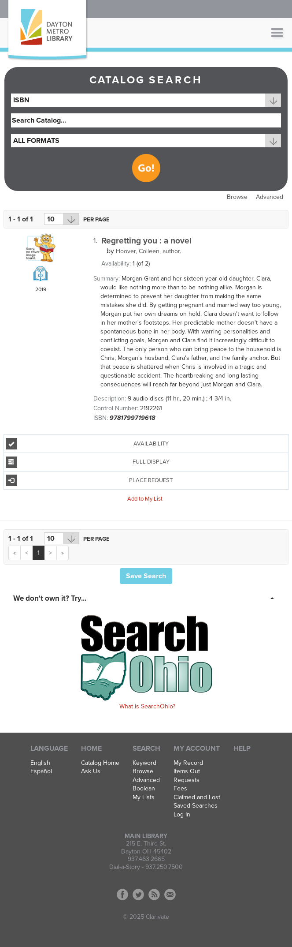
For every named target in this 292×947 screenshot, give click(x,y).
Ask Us (90, 771)
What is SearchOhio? (147, 706)
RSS (154, 894)
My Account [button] (197, 748)
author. (148, 251)
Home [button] (91, 748)
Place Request (89, 480)
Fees (180, 788)
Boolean (144, 788)
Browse (237, 197)
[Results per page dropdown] (61, 219)
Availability (87, 443)
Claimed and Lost (197, 797)
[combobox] (146, 100)
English (40, 763)
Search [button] (146, 748)
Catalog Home (100, 763)
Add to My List (145, 498)
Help (242, 748)
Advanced (269, 197)
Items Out (187, 771)
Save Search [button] (146, 576)
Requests (187, 780)
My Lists (144, 797)
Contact (170, 894)
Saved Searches (196, 805)
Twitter (138, 894)
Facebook (122, 894)
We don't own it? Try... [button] (49, 598)
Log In (182, 814)
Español (41, 771)
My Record (188, 763)
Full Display (88, 462)
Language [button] (49, 748)
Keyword (144, 763)
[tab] (146, 598)
